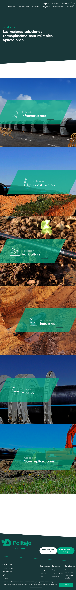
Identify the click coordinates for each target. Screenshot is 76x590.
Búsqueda (45, 4)
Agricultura (5, 575)
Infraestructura (7, 568)
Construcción (6, 571)
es (73, 4)
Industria (4, 578)
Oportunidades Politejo (65, 550)
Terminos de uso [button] (36, 587)
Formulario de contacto (48, 550)
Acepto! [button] (66, 584)
